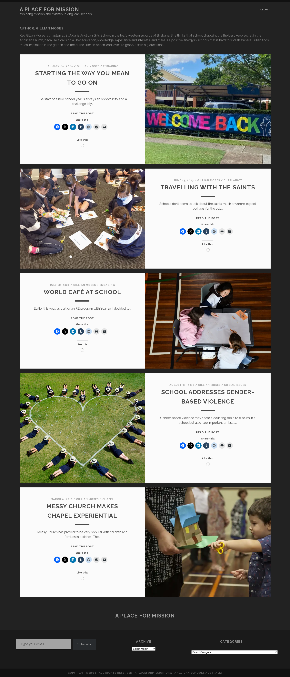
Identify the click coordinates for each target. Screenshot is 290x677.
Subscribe (84, 644)
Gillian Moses (88, 66)
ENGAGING (110, 66)
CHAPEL (108, 499)
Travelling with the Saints (207, 187)
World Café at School (82, 292)
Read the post (82, 113)
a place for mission (49, 9)
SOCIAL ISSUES (235, 384)
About (265, 9)
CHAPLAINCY (233, 180)
